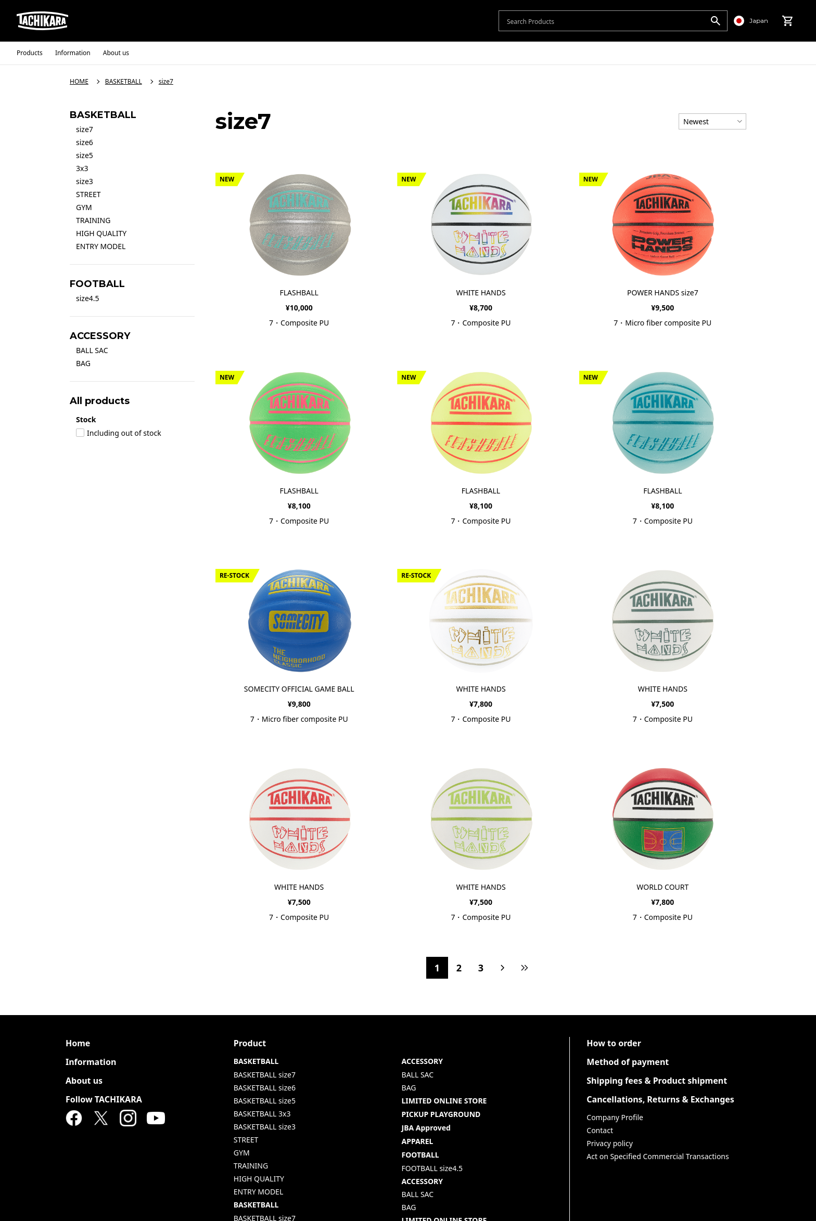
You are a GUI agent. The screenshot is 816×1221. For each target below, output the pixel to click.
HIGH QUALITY (101, 233)
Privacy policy (609, 1143)
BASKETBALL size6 (265, 1088)
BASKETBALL (256, 1061)
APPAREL (418, 1141)
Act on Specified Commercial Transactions (657, 1156)
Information (91, 1062)
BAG (83, 363)
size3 (84, 181)
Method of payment (627, 1062)
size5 (84, 155)
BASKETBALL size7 (265, 1075)
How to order (613, 1043)
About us (84, 1080)
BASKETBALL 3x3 (262, 1114)
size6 (84, 142)
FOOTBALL (420, 1155)
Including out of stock (118, 433)
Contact (599, 1130)
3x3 (82, 168)
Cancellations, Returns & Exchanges (660, 1099)
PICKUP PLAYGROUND (441, 1114)
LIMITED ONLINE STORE (444, 1101)
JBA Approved (426, 1128)
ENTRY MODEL (100, 246)
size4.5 (87, 298)
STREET (88, 194)
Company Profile (614, 1117)
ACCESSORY (422, 1061)
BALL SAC (92, 350)
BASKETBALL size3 (265, 1127)
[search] (715, 21)
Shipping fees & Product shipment (656, 1080)
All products (100, 401)
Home (78, 1043)
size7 (84, 129)
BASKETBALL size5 (265, 1101)
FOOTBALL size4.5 (432, 1168)
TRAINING (93, 220)
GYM (84, 207)
